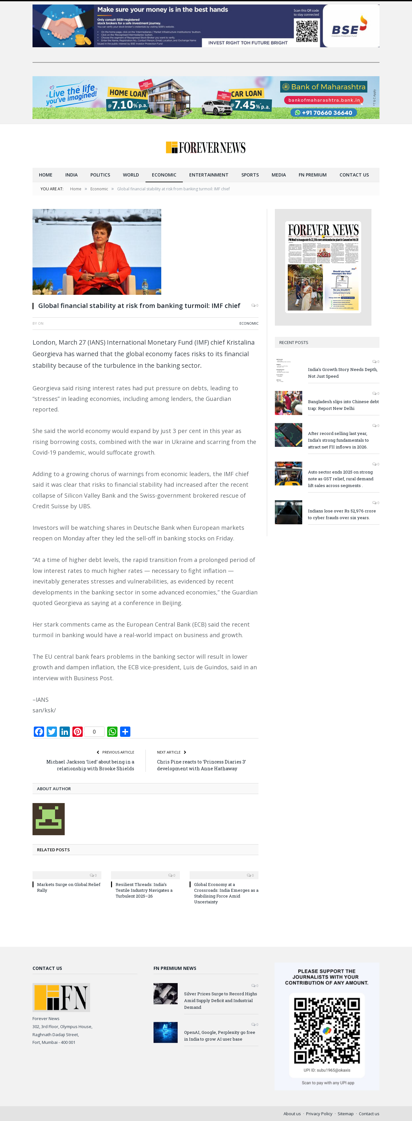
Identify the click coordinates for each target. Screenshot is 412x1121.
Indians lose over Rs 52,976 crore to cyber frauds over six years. (342, 514)
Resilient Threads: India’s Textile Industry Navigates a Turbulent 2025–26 (144, 890)
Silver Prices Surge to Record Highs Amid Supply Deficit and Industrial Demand (220, 1000)
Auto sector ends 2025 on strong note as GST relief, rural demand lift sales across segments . (340, 478)
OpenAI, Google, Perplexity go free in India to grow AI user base (219, 1035)
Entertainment (209, 174)
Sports (250, 174)
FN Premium (313, 174)
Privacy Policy (319, 1113)
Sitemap (346, 1113)
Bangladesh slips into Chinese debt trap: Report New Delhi (343, 404)
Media (279, 174)
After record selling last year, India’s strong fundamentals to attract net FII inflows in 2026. (338, 439)
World (131, 174)
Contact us (354, 174)
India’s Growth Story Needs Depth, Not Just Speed (343, 372)
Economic (164, 174)
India (71, 174)
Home (45, 174)
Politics (100, 174)
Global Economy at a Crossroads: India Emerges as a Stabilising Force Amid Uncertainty (226, 893)
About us (292, 1113)
